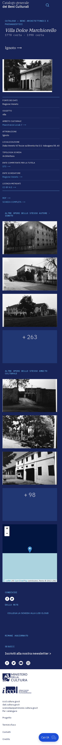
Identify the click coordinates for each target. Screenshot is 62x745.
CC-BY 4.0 (7, 187)
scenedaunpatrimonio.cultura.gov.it (20, 708)
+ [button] (7, 528)
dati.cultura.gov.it (11, 704)
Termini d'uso (9, 724)
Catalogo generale (15, 4)
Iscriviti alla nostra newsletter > (28, 653)
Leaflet (8, 581)
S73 (4, 166)
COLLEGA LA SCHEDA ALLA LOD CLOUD (28, 613)
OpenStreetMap (20, 581)
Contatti (6, 732)
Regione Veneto (10, 176)
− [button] (7, 533)
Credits (6, 739)
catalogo (10, 20)
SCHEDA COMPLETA (11, 202)
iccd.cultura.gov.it (11, 701)
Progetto (6, 717)
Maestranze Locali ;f (12, 124)
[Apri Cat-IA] (49, 737)
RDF (4, 198)
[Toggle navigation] (47, 5)
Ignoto (10, 47)
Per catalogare (9, 711)
